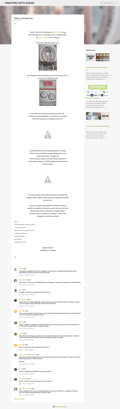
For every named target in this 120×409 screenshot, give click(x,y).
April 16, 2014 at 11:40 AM (27, 294)
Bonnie (21, 322)
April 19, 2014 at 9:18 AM (26, 395)
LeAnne (21, 333)
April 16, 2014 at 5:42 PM (26, 328)
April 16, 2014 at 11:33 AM (27, 285)
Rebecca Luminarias (25, 388)
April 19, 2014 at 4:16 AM (26, 374)
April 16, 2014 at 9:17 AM (26, 275)
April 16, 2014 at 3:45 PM (26, 317)
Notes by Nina (23, 280)
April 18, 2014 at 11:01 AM (27, 364)
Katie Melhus (23, 299)
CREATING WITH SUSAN (19, 2)
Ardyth (21, 268)
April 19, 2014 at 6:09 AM (26, 383)
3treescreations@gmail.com (27, 354)
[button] (15, 24)
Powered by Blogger (60, 406)
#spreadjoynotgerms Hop (93, 98)
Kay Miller (22, 311)
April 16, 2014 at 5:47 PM (26, 340)
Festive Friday (56, 32)
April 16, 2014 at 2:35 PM (26, 306)
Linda (20, 289)
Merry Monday (43, 37)
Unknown (22, 344)
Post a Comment (19, 399)
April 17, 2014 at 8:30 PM (26, 350)
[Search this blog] (110, 3)
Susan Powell (23, 378)
